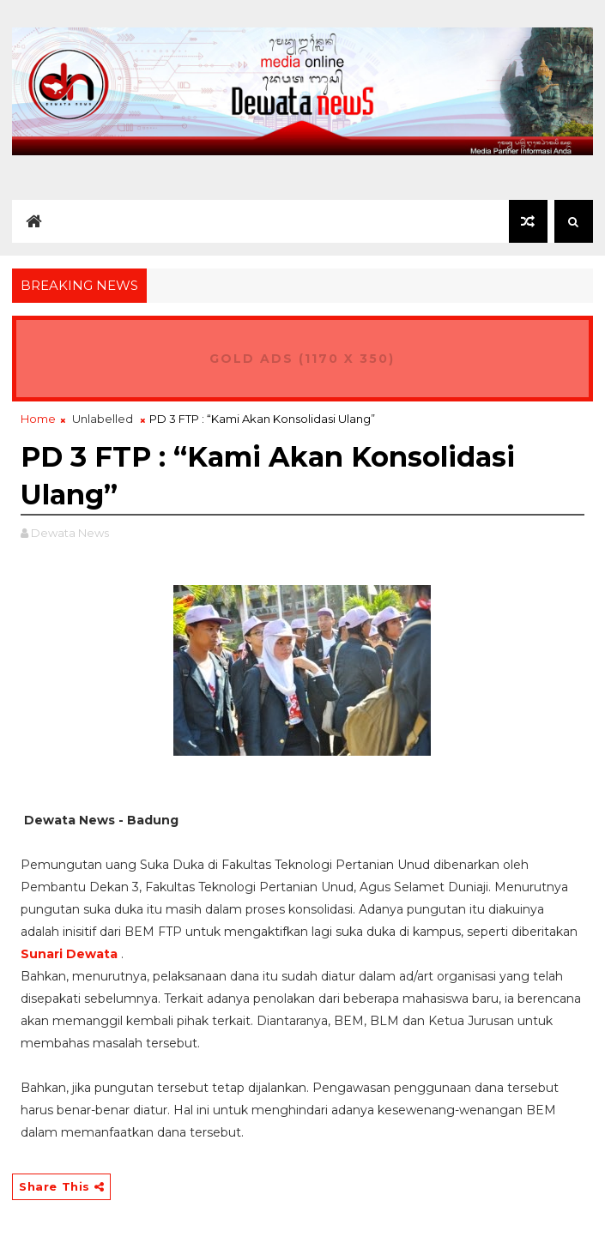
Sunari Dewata (69, 954)
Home (38, 418)
